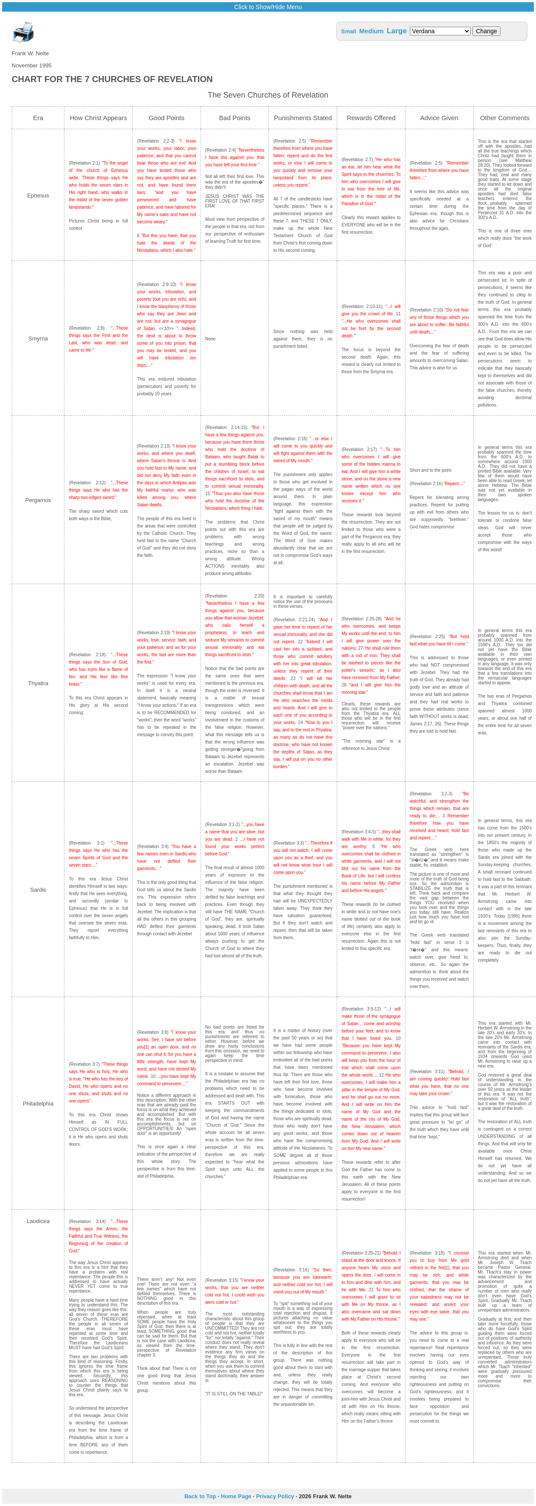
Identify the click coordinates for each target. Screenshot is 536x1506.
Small (348, 31)
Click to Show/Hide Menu (268, 6)
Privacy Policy (275, 1496)
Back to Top (200, 1496)
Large (397, 31)
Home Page (236, 1496)
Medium (371, 31)
